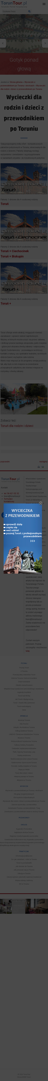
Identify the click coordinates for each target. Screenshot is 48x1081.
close (41, 484)
